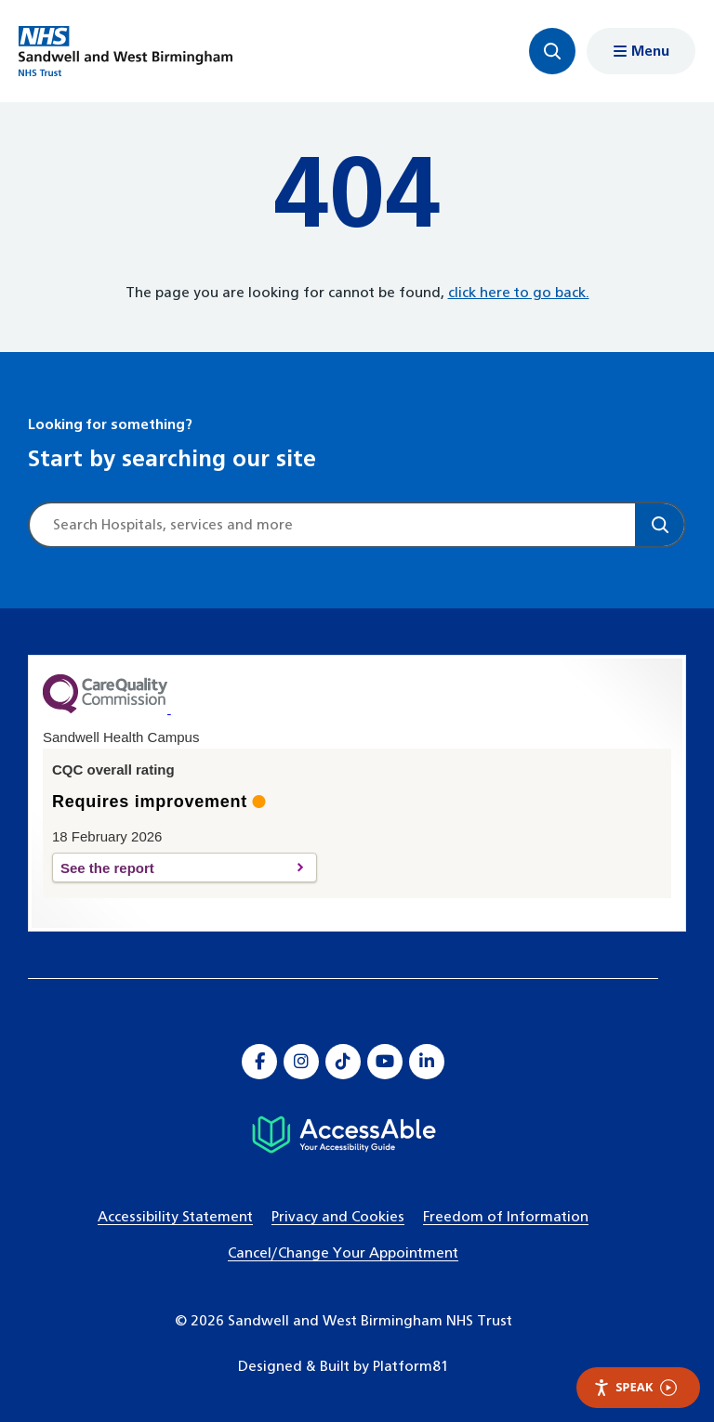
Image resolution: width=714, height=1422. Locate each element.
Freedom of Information (505, 1217)
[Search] (659, 524)
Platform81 (411, 1367)
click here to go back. (518, 293)
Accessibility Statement (175, 1217)
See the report (174, 868)
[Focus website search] (552, 51)
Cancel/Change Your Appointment (343, 1253)
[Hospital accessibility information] (343, 1135)
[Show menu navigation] (641, 51)
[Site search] (332, 524)
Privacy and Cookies (337, 1217)
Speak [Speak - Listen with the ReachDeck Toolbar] (635, 1387)
